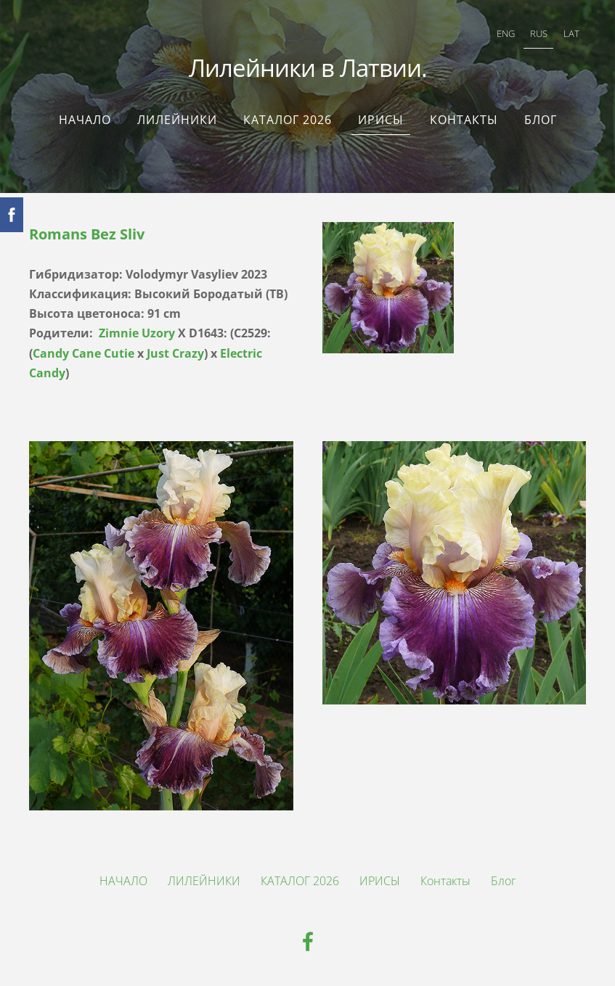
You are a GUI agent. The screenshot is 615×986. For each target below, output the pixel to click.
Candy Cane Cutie (83, 353)
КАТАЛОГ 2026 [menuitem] (287, 120)
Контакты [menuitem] (464, 120)
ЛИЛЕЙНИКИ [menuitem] (177, 120)
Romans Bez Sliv (86, 234)
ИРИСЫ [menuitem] (381, 120)
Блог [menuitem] (540, 120)
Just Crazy (175, 353)
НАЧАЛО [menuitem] (85, 120)
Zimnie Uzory (137, 333)
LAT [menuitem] (571, 33)
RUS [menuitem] (538, 33)
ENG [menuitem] (506, 33)
